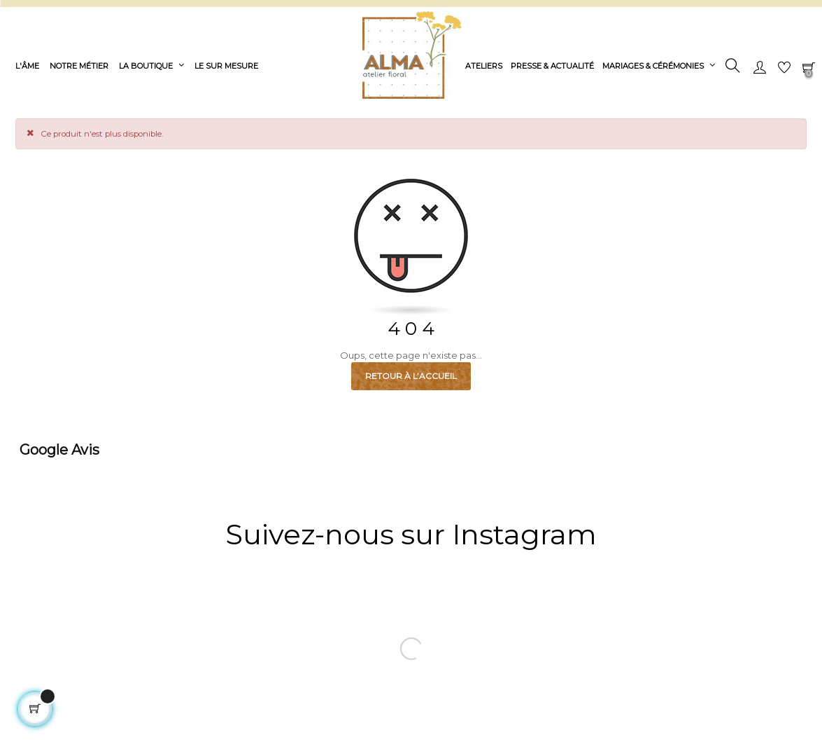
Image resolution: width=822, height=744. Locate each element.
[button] (11, 478)
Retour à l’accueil (411, 376)
